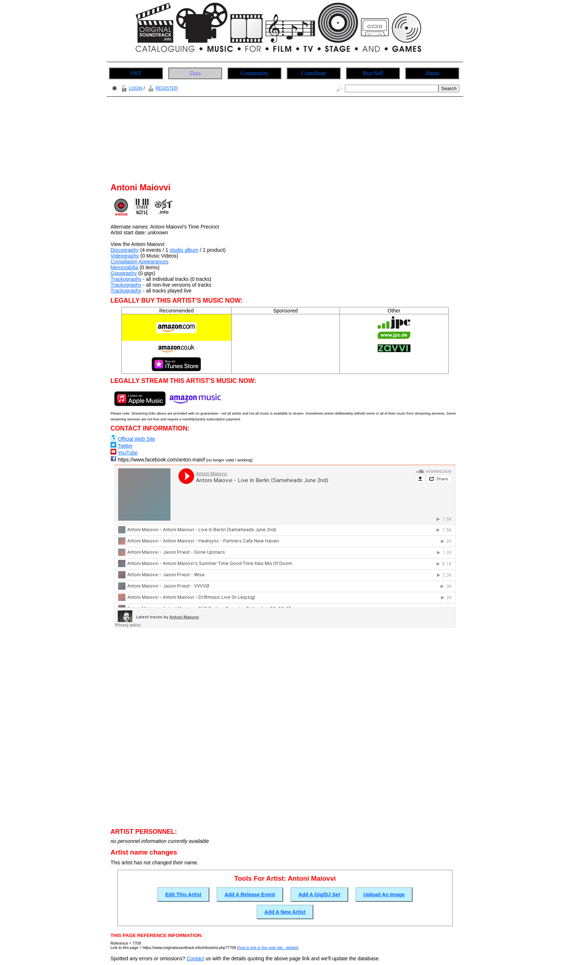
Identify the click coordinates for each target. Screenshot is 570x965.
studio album (184, 250)
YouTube (128, 453)
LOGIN (131, 88)
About (432, 73)
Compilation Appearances (140, 262)
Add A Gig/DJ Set (319, 894)
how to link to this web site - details (267, 947)
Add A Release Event (250, 894)
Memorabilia (124, 267)
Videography (125, 256)
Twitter (125, 446)
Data (195, 73)
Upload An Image (384, 894)
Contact (195, 958)
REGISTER (162, 88)
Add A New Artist (285, 912)
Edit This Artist (183, 894)
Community (254, 73)
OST (136, 73)
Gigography (124, 273)
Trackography (126, 279)
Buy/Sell (373, 73)
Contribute (313, 73)
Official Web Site (136, 439)
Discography (125, 250)
